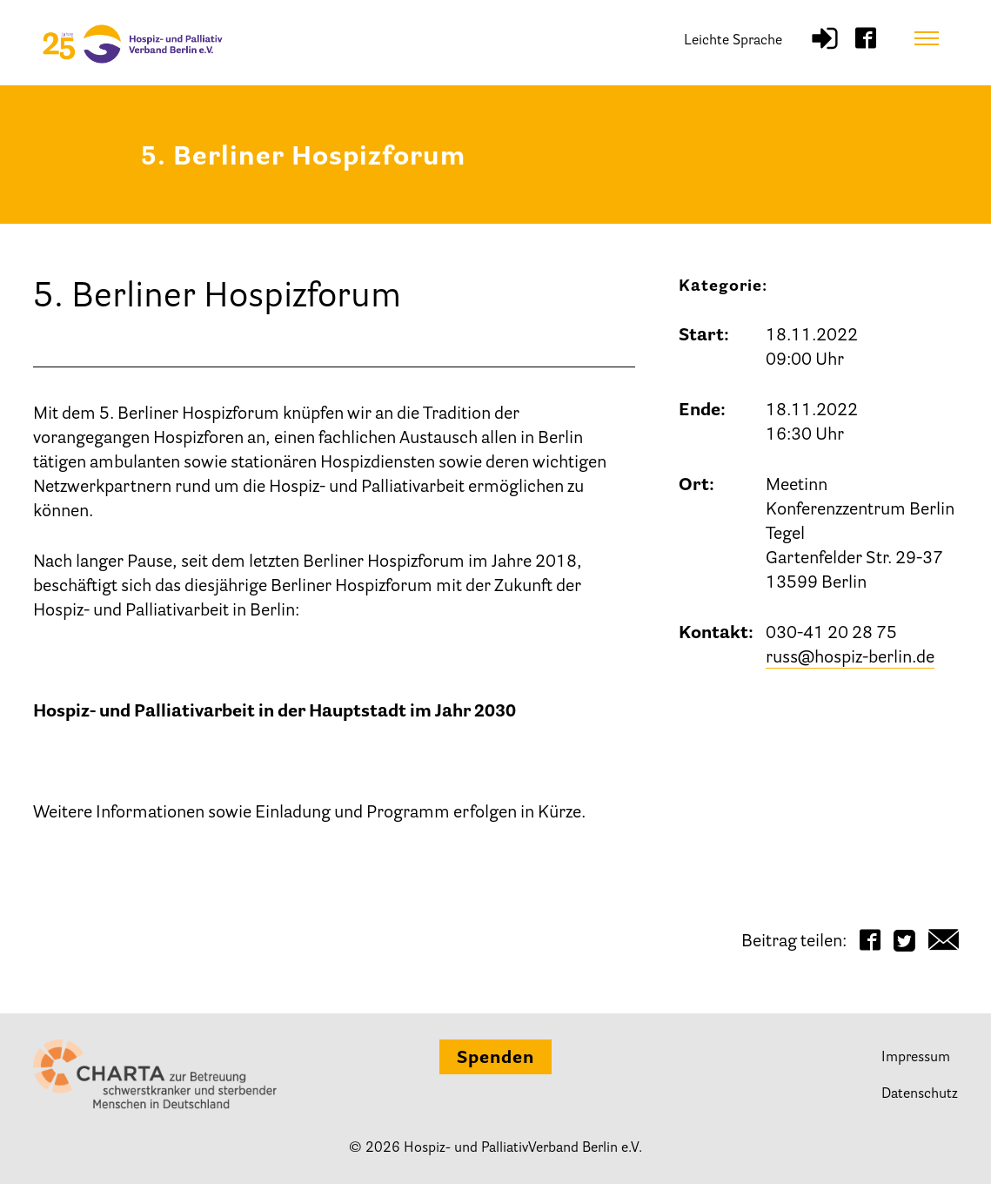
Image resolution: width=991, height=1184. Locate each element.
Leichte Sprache (733, 41)
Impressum (915, 1058)
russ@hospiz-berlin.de (850, 658)
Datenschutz (919, 1094)
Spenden (495, 1058)
